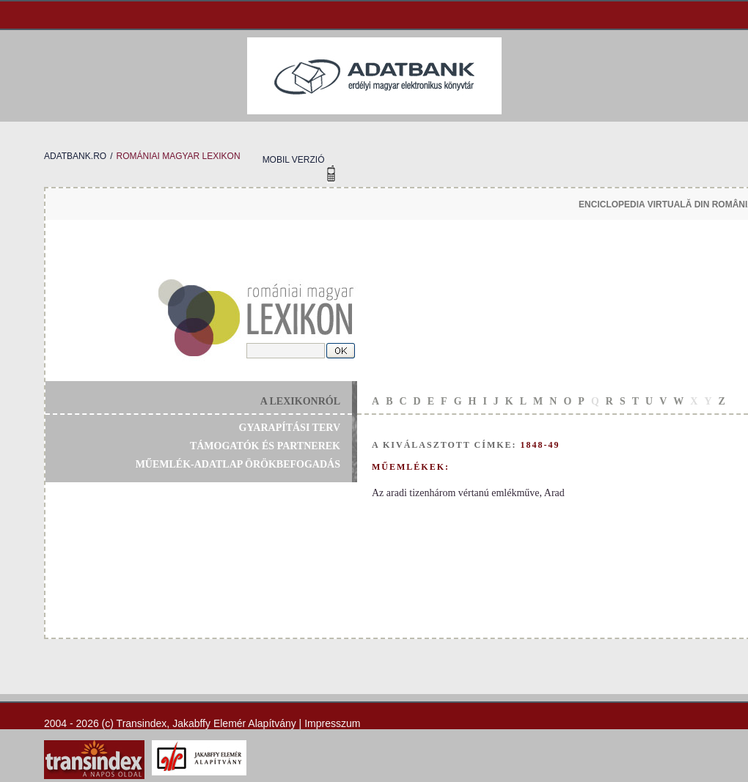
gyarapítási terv (289, 427)
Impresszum (332, 723)
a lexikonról (300, 401)
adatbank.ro (75, 156)
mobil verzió (294, 160)
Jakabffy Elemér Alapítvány (234, 723)
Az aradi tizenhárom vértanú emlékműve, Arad (468, 492)
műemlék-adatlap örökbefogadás (238, 464)
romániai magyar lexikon (178, 156)
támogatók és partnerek (265, 445)
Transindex (142, 723)
